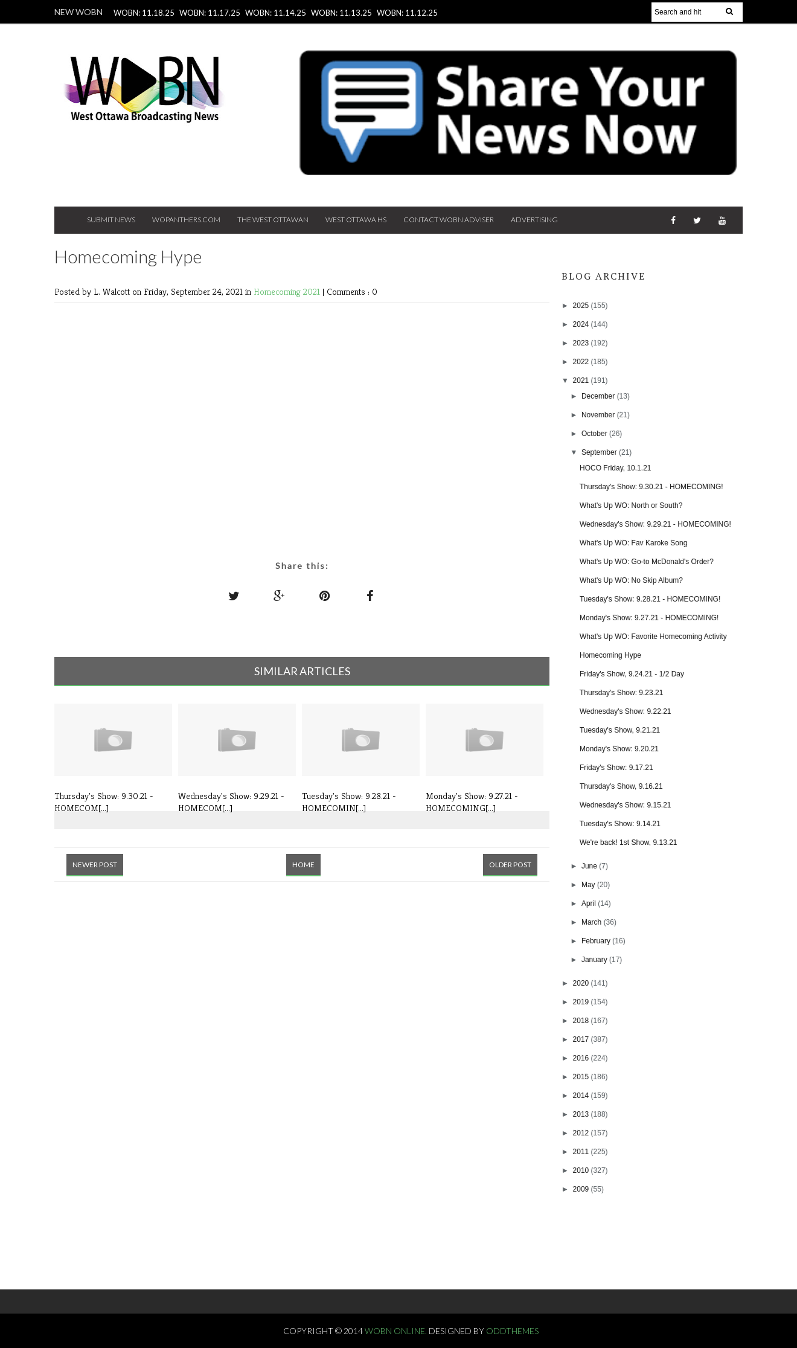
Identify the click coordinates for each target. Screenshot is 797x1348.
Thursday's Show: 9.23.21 (621, 692)
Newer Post (94, 864)
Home (303, 864)
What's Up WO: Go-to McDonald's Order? (647, 561)
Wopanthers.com (186, 219)
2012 (582, 1133)
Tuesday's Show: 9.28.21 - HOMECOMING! (650, 599)
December (599, 396)
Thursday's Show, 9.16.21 (621, 786)
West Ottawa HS (355, 219)
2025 (582, 305)
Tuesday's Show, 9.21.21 (620, 730)
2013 (582, 1114)
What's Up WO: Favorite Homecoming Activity (653, 636)
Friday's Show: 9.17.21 (616, 767)
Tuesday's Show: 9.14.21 (620, 824)
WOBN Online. (397, 1331)
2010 (582, 1170)
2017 (582, 1039)
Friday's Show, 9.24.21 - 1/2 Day (632, 674)
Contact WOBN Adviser (448, 219)
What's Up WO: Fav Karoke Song (633, 543)
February (596, 941)
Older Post (510, 864)
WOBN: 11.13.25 (341, 13)
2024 (582, 324)
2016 (582, 1058)
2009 (582, 1189)
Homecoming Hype (610, 655)
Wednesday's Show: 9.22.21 (625, 711)
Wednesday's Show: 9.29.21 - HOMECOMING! (655, 524)
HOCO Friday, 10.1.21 (615, 468)
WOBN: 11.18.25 (144, 13)
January (595, 959)
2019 (582, 1002)
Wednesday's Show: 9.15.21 (625, 805)
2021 (582, 380)
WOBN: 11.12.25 (407, 13)
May (589, 885)
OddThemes (512, 1331)
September (600, 452)
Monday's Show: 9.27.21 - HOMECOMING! (649, 618)
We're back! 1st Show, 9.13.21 (628, 842)
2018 (582, 1020)
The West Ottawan (273, 219)
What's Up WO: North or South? (631, 505)
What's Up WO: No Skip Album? (631, 580)
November (599, 415)
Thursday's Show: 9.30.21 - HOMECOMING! (651, 487)
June (590, 866)
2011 (582, 1151)
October (595, 433)
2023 (582, 343)
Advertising (534, 219)
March (592, 922)
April (589, 903)
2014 (582, 1095)
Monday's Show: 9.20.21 (619, 749)
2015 (582, 1077)
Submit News (111, 219)
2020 (582, 983)
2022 (582, 362)
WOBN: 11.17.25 (209, 13)
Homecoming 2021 (288, 291)
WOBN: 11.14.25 (275, 13)
